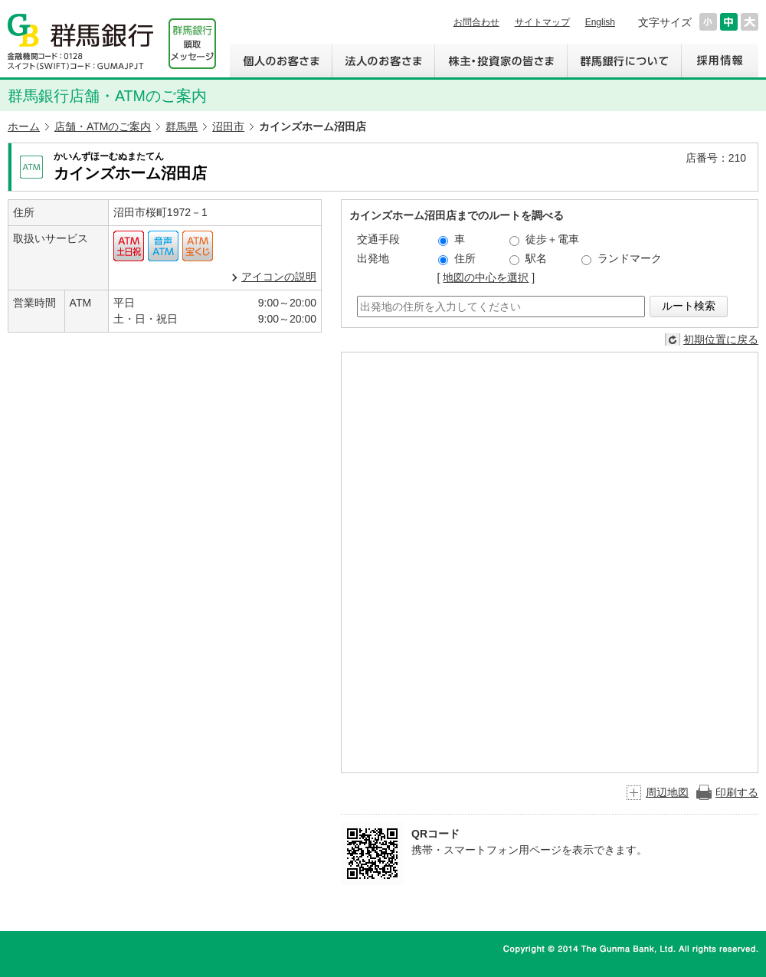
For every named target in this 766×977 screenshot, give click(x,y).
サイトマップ (542, 22)
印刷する (736, 792)
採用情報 (719, 60)
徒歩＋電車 (544, 239)
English (600, 22)
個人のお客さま (281, 60)
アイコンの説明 (278, 276)
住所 (457, 258)
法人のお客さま (383, 60)
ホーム (24, 126)
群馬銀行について (624, 60)
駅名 (528, 258)
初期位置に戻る (720, 339)
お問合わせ (476, 22)
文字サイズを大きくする (749, 22)
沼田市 (228, 126)
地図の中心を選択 (486, 277)
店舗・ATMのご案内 (103, 126)
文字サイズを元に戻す (729, 22)
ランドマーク (621, 258)
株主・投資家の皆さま (500, 60)
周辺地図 (667, 792)
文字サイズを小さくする (708, 22)
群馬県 (181, 126)
